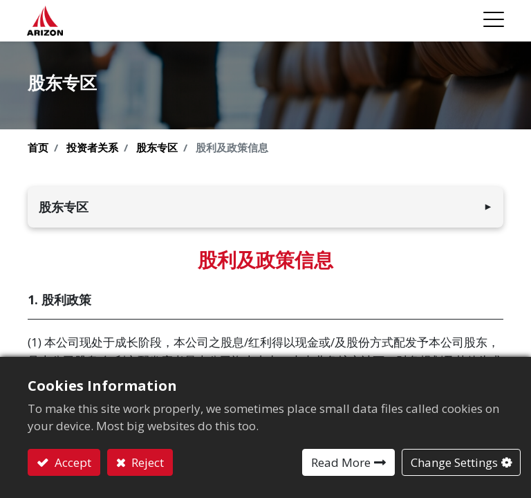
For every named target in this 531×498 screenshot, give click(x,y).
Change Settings (454, 462)
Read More (341, 462)
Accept (71, 462)
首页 (38, 147)
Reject (146, 462)
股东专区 (157, 147)
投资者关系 (92, 147)
